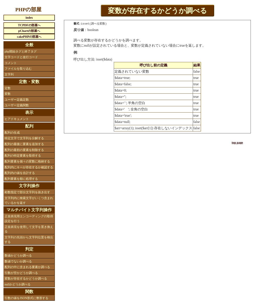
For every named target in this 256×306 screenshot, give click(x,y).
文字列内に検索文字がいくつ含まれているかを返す (29, 200)
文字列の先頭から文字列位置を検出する (29, 240)
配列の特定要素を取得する (23, 155)
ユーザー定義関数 (17, 105)
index (29, 17)
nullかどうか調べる (18, 284)
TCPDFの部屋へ (29, 25)
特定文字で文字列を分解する (24, 138)
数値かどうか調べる (18, 255)
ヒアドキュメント (17, 119)
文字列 (9, 74)
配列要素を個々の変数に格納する (27, 161)
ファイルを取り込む (18, 68)
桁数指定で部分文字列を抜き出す (27, 192)
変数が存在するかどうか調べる (26, 278)
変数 (8, 93)
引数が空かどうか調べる (21, 273)
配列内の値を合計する (20, 173)
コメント (11, 63)
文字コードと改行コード (21, 57)
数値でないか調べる (18, 261)
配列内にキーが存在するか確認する (29, 167)
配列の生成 (12, 132)
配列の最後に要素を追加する (24, 144)
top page (237, 142)
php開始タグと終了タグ (21, 51)
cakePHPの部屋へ (29, 36)
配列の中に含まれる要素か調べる (27, 267)
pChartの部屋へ (29, 31)
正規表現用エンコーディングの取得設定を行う (29, 218)
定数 (8, 88)
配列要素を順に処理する (21, 178)
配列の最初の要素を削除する (24, 150)
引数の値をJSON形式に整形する (26, 298)
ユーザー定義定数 (17, 99)
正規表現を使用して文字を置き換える (29, 229)
